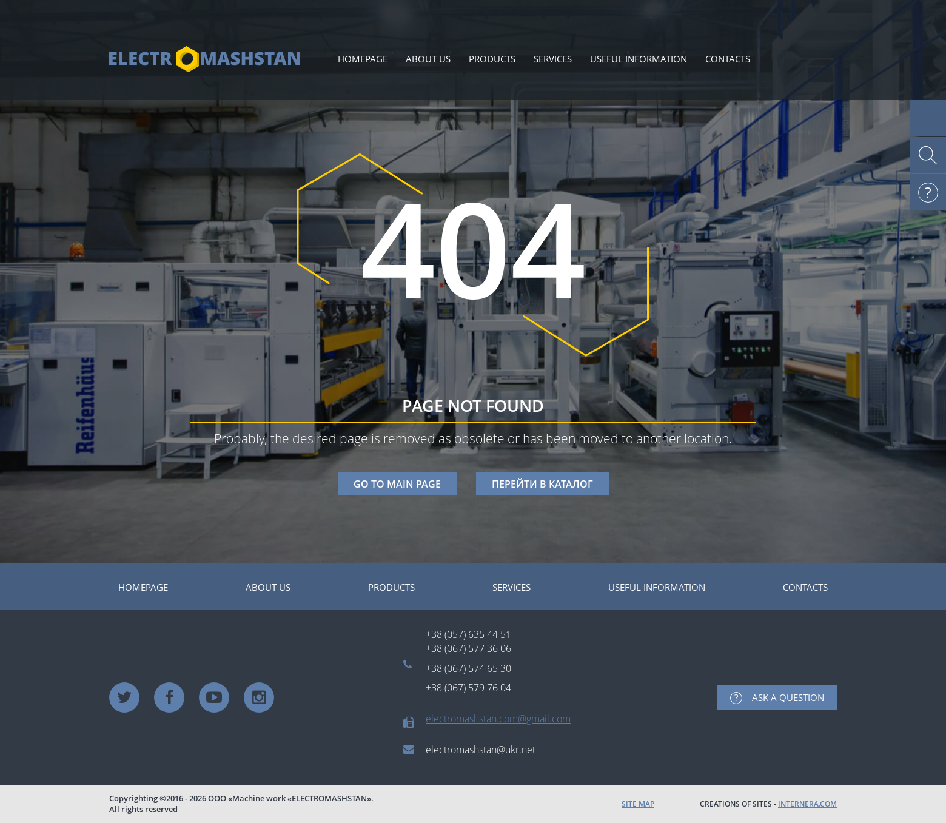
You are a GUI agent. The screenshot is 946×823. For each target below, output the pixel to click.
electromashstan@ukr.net (480, 749)
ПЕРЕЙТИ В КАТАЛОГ (542, 484)
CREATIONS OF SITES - (768, 804)
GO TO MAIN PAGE (397, 484)
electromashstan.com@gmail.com (498, 718)
